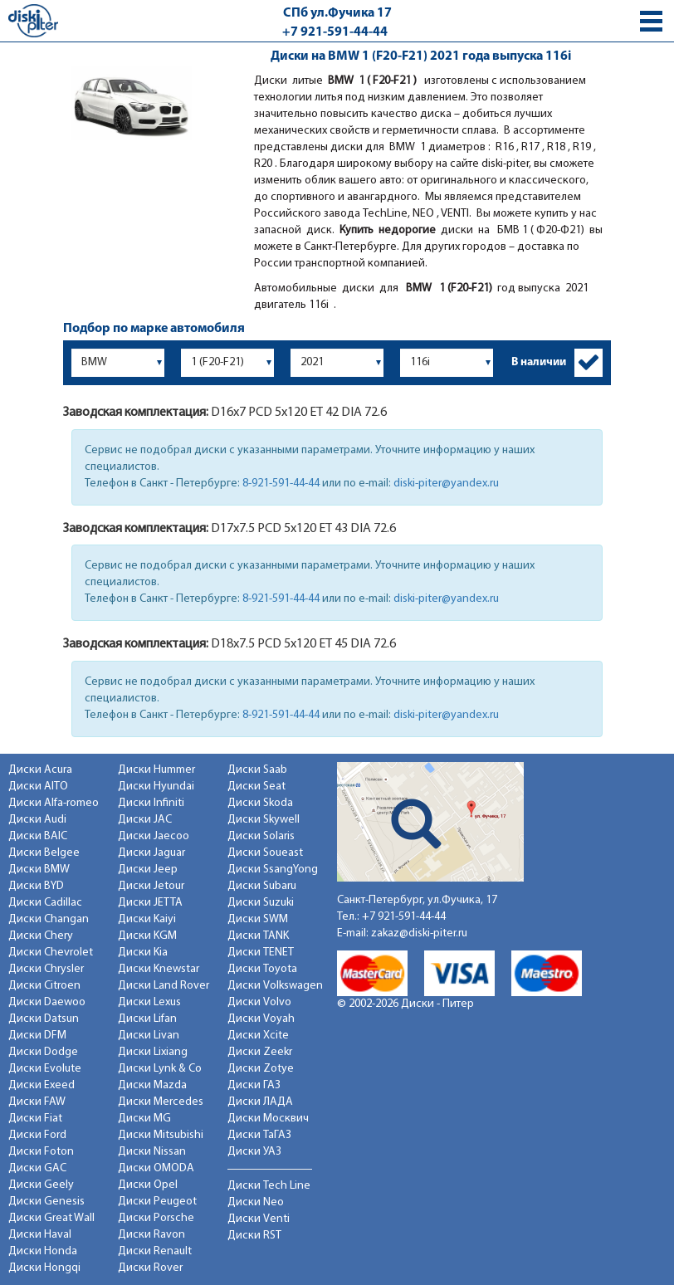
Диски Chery (40, 936)
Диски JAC (145, 820)
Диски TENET (260, 952)
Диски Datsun (43, 1019)
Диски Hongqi (44, 1268)
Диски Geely (41, 1185)
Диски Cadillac (45, 903)
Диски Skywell (263, 820)
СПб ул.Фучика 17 (337, 13)
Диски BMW (39, 869)
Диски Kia (143, 952)
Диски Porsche (156, 1218)
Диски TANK (258, 936)
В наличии (538, 362)
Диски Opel (148, 1185)
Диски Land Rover (163, 986)
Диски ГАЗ (254, 1085)
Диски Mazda (152, 1085)
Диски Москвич (268, 1118)
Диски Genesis (46, 1201)
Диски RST (254, 1235)
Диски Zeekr (259, 1052)
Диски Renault (155, 1251)
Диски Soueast (265, 853)
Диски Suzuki (260, 903)
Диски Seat (256, 786)
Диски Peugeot (157, 1201)
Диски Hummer (156, 770)
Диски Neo (255, 1202)
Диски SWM (257, 919)
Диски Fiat (35, 1118)
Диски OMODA (156, 1168)
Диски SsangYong (272, 869)
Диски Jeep (148, 869)
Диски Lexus (149, 1002)
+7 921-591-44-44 (335, 32)
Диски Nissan (152, 1152)
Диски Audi (37, 820)
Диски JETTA (150, 903)
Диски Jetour (151, 886)
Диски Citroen (44, 986)
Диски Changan (48, 919)
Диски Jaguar (151, 853)
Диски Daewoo (46, 1002)
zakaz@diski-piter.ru (419, 933)
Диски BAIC (37, 836)
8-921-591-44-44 (281, 483)
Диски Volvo (259, 1002)
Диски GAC (37, 1168)
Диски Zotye (260, 1069)
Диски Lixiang (153, 1052)
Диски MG (144, 1118)
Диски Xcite (258, 1035)
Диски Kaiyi (147, 919)
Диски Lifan (147, 1019)
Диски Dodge (43, 1052)
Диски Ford (37, 1135)
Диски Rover (150, 1268)
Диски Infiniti (151, 803)
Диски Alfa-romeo (53, 803)
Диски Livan (148, 1035)
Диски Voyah (261, 1019)
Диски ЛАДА (260, 1102)
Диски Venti (258, 1219)
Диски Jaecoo (153, 836)
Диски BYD (36, 886)
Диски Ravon (151, 1235)
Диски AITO (38, 786)
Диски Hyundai (156, 786)
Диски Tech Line (268, 1186)
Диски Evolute (44, 1069)
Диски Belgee (44, 853)
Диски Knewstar (158, 969)
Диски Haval (39, 1235)
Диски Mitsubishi (160, 1135)
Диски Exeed (41, 1085)
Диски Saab (257, 770)
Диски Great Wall (51, 1218)
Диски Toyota (262, 969)
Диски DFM (37, 1035)
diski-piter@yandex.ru (446, 483)
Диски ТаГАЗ (259, 1135)
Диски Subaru (261, 886)
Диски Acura (40, 770)
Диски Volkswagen (275, 986)
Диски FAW (37, 1102)
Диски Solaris (261, 836)
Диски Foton (41, 1152)
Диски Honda (42, 1251)
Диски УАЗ (254, 1152)
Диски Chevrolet (50, 952)
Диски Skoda (260, 803)
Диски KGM (147, 936)
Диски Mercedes (160, 1102)
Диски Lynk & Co (160, 1069)
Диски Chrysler (46, 969)
